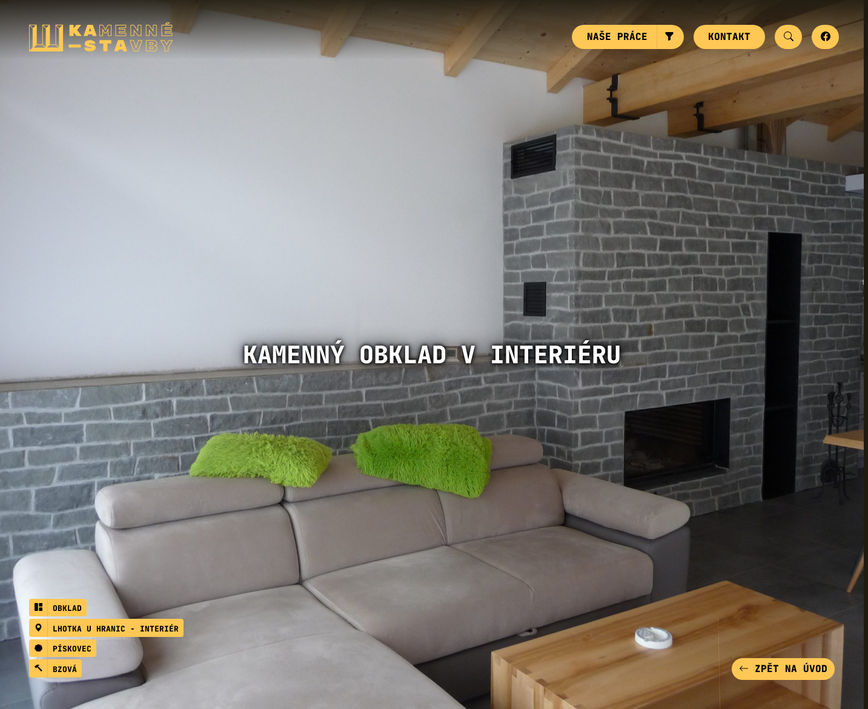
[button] (670, 37)
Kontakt (729, 36)
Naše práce (617, 36)
